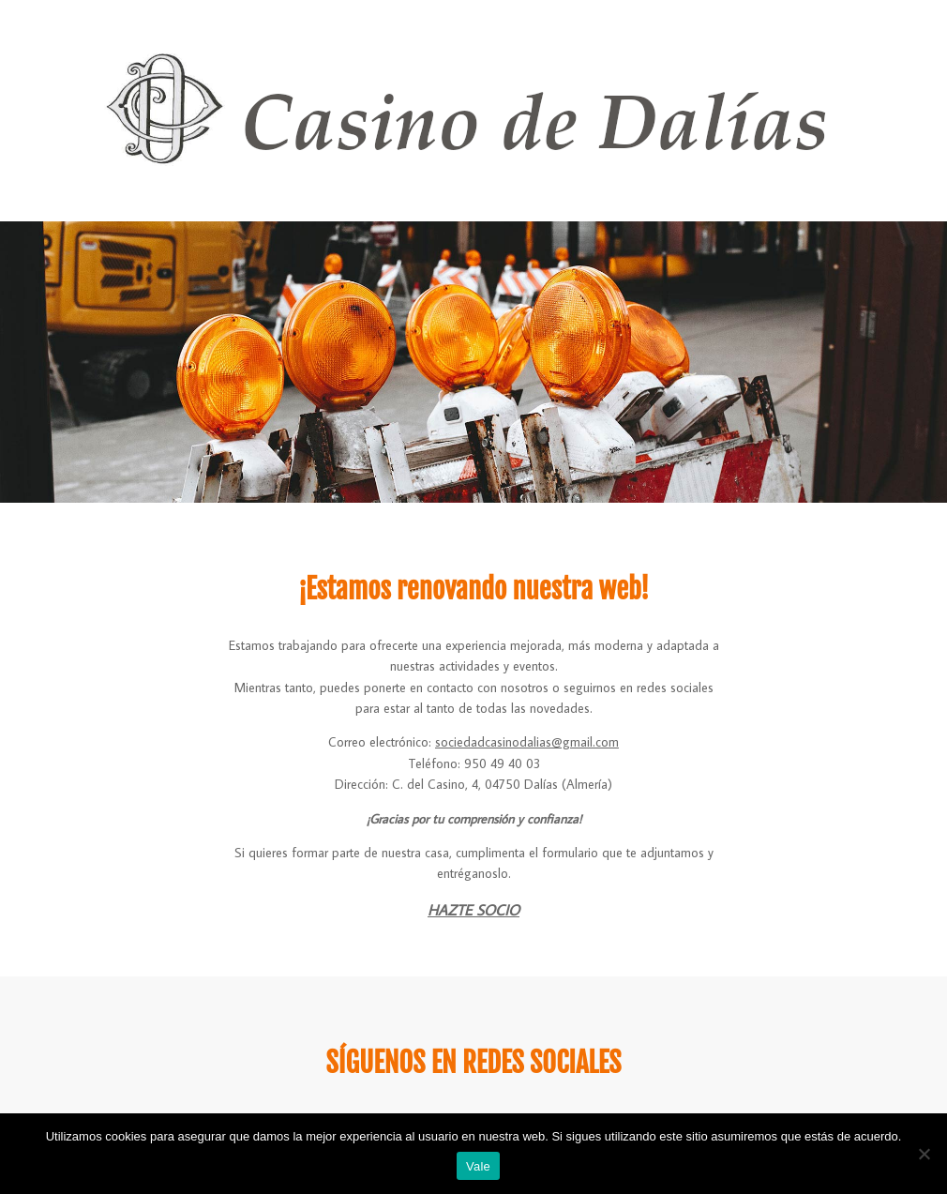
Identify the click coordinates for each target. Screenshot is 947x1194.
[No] (923, 1153)
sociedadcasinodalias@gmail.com (527, 741)
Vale (478, 1166)
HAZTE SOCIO (473, 909)
